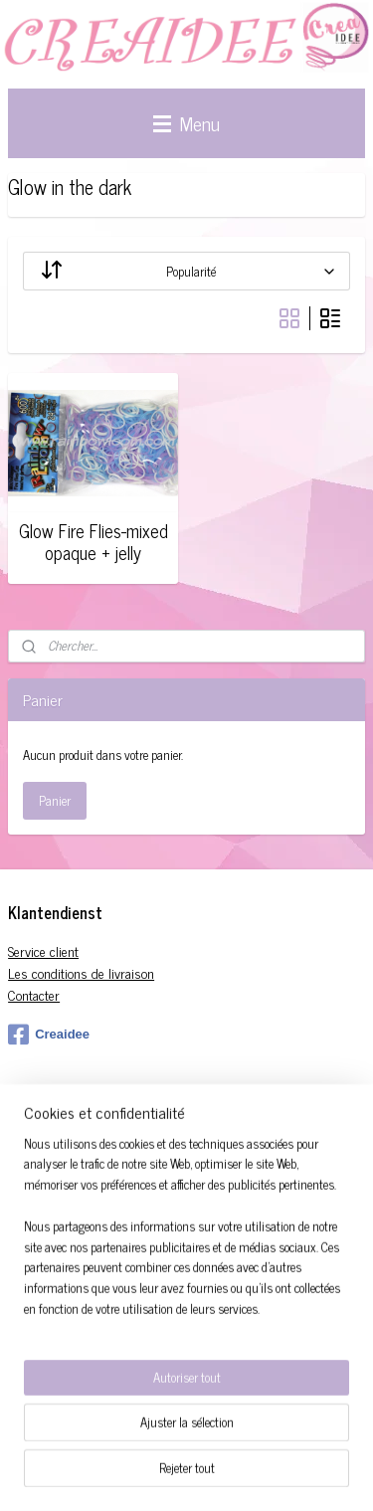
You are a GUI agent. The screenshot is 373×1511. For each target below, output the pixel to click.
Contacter (34, 994)
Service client (43, 950)
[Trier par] (186, 271)
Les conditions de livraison (81, 972)
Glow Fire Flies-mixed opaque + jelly (93, 541)
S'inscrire (46, 1217)
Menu (186, 122)
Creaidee (49, 1034)
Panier (55, 800)
